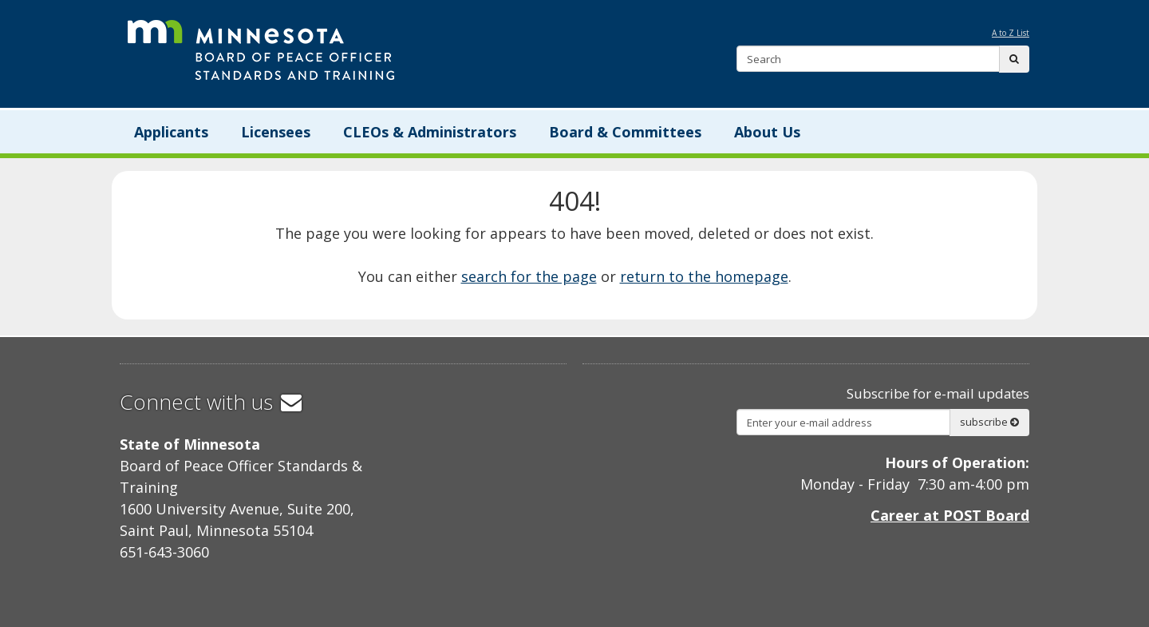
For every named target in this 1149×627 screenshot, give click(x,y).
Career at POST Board (950, 515)
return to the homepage (704, 276)
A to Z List (1010, 32)
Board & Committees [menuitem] (625, 131)
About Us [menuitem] (767, 131)
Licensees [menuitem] (275, 131)
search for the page (529, 276)
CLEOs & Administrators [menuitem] (429, 131)
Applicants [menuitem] (171, 131)
